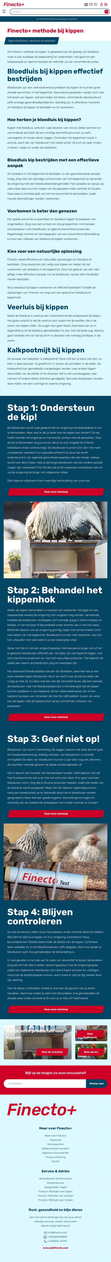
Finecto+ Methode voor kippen (55, 1191)
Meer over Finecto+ (55, 1135)
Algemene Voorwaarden (55, 1152)
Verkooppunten (55, 1144)
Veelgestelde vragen (55, 1187)
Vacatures (55, 1139)
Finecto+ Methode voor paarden (55, 1195)
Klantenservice (55, 1182)
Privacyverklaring (55, 1157)
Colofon (55, 1161)
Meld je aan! (97, 1083)
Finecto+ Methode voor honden (55, 1200)
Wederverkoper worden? (55, 1148)
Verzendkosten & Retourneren (55, 1178)
